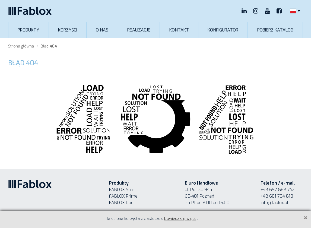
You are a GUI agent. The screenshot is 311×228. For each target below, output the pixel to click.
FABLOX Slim (121, 189)
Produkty (28, 30)
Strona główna (21, 46)
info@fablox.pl (274, 202)
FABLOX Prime (123, 196)
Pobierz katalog (275, 30)
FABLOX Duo (121, 202)
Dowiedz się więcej (180, 218)
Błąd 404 (49, 46)
